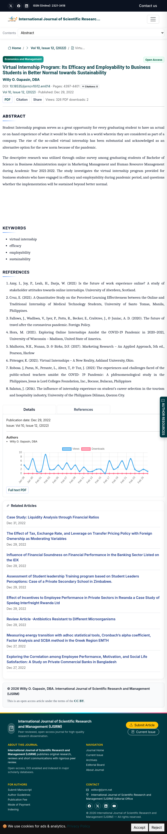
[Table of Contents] (91, 33)
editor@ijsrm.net (101, 789)
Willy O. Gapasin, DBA (21, 79)
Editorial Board (95, 764)
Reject (157, 827)
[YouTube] (114, 806)
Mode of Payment (19, 804)
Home (14, 48)
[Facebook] (89, 806)
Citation (22, 99)
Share (37, 99)
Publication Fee (17, 799)
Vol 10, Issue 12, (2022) (48, 48)
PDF (7, 99)
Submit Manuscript (20, 789)
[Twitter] (97, 806)
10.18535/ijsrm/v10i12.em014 (30, 86)
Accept (139, 827)
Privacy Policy (78, 826)
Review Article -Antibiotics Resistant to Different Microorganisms (61, 619)
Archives (91, 760)
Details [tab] (29, 409)
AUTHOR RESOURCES (163, 417)
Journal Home (95, 750)
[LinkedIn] (106, 806)
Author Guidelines (19, 794)
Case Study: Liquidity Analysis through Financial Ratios (53, 517)
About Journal (95, 770)
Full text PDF (17, 490)
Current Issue (143, 732)
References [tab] (83, 409)
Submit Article (142, 725)
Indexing (13, 809)
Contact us (148, 5)
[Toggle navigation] (153, 19)
